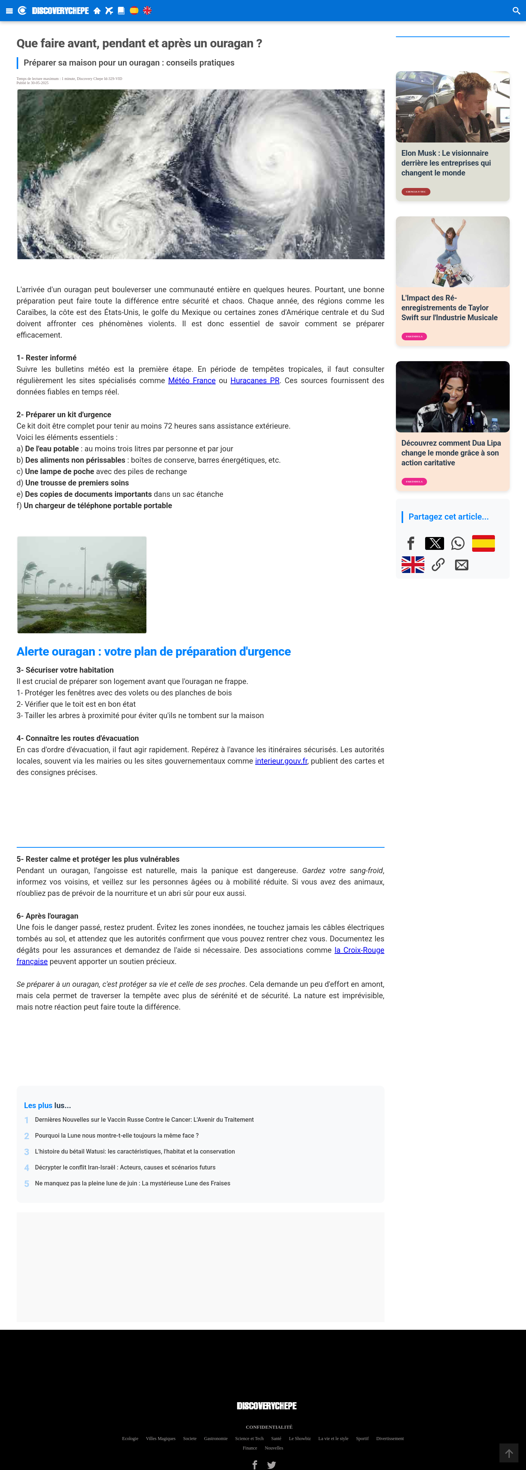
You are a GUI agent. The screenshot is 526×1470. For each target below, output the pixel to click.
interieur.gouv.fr (281, 761)
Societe (189, 1438)
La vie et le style (334, 1438)
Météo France (191, 380)
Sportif (362, 1438)
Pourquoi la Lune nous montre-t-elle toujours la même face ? (117, 1135)
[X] (434, 543)
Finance (250, 1448)
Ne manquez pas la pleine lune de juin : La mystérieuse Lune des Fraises (132, 1183)
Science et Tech (249, 1438)
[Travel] (109, 10)
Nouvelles (274, 1448)
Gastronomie (216, 1438)
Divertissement (390, 1438)
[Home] (97, 10)
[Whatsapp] (458, 543)
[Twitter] (271, 1465)
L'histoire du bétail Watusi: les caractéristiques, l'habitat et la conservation (135, 1151)
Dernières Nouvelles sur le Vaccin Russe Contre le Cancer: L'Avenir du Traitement (144, 1119)
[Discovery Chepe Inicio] (22, 10)
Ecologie (130, 1438)
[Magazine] (121, 10)
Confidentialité (267, 1427)
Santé (276, 1438)
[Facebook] (411, 543)
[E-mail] (461, 564)
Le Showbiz (300, 1438)
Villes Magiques (161, 1438)
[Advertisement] (204, 1267)
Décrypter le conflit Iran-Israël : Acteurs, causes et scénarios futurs (125, 1167)
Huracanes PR (255, 380)
